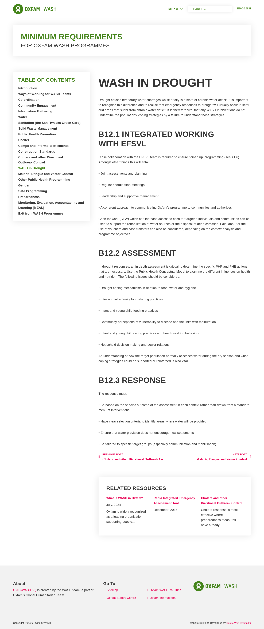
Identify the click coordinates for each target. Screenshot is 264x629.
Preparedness (29, 197)
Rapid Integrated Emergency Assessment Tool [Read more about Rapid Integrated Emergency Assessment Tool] (167, 503)
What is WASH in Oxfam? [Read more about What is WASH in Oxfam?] (125, 498)
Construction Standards (36, 151)
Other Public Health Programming (44, 179)
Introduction (27, 88)
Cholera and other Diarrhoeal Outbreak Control (40, 160)
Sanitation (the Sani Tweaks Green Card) (49, 123)
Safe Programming (32, 191)
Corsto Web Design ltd (238, 622)
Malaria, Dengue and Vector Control (45, 174)
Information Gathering (35, 111)
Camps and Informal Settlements (43, 146)
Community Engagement (37, 105)
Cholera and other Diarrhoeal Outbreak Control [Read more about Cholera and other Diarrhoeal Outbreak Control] (214, 503)
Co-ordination (29, 100)
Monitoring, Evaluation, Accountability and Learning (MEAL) (51, 205)
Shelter (23, 140)
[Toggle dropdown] (176, 8)
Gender (24, 185)
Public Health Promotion (37, 134)
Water (22, 117)
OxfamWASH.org (25, 589)
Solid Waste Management (37, 128)
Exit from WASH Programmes (41, 213)
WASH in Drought (31, 168)
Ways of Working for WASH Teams (44, 94)
